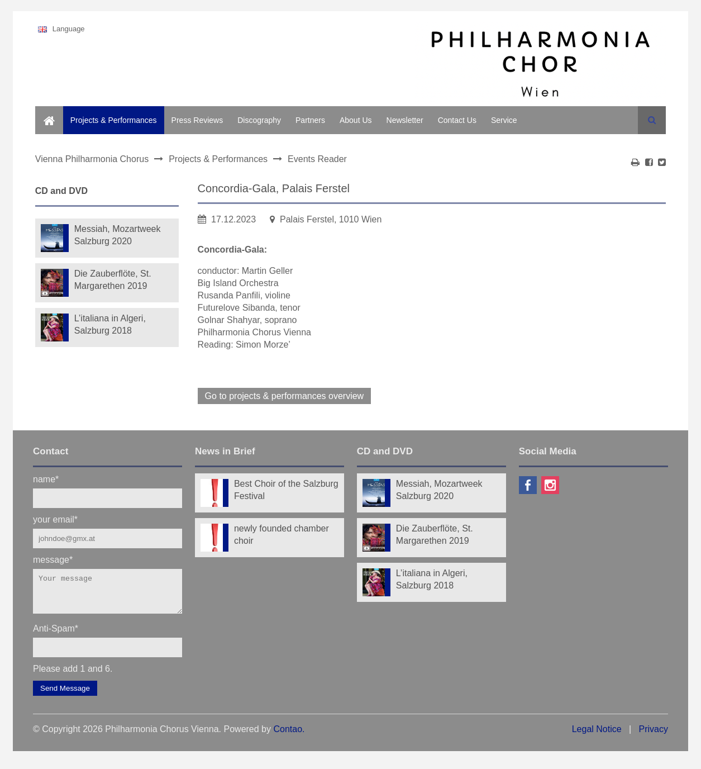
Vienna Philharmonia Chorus (92, 159)
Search (652, 120)
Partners (310, 120)
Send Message (65, 695)
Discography (259, 120)
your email (55, 519)
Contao (287, 735)
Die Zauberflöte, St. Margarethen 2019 (112, 280)
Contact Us (457, 120)
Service (504, 120)
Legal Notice (597, 735)
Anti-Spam (55, 634)
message (53, 559)
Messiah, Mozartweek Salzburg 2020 (117, 235)
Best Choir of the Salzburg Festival (286, 490)
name (46, 478)
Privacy (652, 735)
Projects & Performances (113, 120)
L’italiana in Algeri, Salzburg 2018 (110, 324)
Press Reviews (197, 120)
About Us (356, 120)
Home (45, 112)
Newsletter (405, 120)
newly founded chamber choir (281, 534)
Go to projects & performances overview (284, 396)
